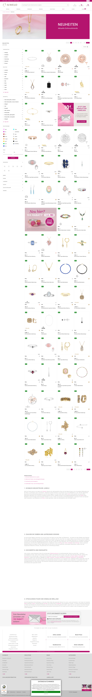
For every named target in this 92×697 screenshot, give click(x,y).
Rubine (72, 556)
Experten (35, 638)
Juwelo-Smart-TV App (13, 643)
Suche (68, 5)
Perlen (43, 498)
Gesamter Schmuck (6, 658)
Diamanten (26, 557)
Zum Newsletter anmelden (71, 616)
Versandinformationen (13, 645)
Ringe (25, 603)
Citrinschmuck (28, 667)
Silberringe (71, 662)
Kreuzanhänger (72, 658)
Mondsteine (62, 557)
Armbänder (70, 543)
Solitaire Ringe (72, 667)
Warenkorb (88, 5)
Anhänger (4, 660)
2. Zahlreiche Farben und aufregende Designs (34, 479)
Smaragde (81, 556)
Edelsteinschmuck (54, 553)
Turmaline (57, 557)
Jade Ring (49, 671)
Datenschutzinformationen (56, 621)
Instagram (76, 681)
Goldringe (4, 671)
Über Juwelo (34, 634)
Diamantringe (5, 669)
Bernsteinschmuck (29, 665)
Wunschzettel (81, 5)
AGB (8, 692)
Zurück (4, 11)
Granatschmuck (28, 671)
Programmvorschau (34, 641)
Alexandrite (80, 557)
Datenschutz (12, 692)
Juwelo (84, 9)
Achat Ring (49, 658)
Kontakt (24, 692)
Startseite (8, 11)
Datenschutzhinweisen (50, 689)
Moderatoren (35, 636)
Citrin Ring (49, 665)
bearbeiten (46, 694)
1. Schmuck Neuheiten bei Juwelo (31, 477)
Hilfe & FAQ (13, 647)
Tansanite (52, 557)
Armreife (4, 665)
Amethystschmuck (29, 660)
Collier (65, 543)
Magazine (35, 640)
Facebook (70, 681)
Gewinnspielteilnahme (13, 640)
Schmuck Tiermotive (73, 669)
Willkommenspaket (13, 638)
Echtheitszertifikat (13, 636)
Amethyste (68, 557)
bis (14, 152)
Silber (82, 495)
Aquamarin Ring (50, 662)
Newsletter (34, 643)
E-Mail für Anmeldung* (53, 616)
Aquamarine (73, 557)
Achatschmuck (28, 658)
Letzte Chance (52, 9)
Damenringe (5, 667)
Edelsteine (18, 9)
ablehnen (33, 687)
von (4, 152)
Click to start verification (55, 619)
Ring (61, 543)
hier (38, 687)
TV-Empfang (13, 641)
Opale (48, 557)
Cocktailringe (72, 660)
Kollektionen (29, 9)
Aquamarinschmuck (29, 662)
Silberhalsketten (72, 665)
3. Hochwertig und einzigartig (30, 481)
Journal (34, 645)
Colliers (33, 603)
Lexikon (73, 9)
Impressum (19, 692)
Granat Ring (49, 669)
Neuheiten (41, 9)
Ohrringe (77, 543)
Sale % (63, 9)
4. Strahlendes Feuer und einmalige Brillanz (34, 483)
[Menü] (6, 685)
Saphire (76, 556)
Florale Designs (72, 671)
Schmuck (7, 9)
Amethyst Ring (50, 660)
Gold (69, 494)
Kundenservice (13, 634)
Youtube (73, 681)
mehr (4, 674)
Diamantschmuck (28, 669)
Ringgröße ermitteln (13, 649)
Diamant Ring (50, 667)
